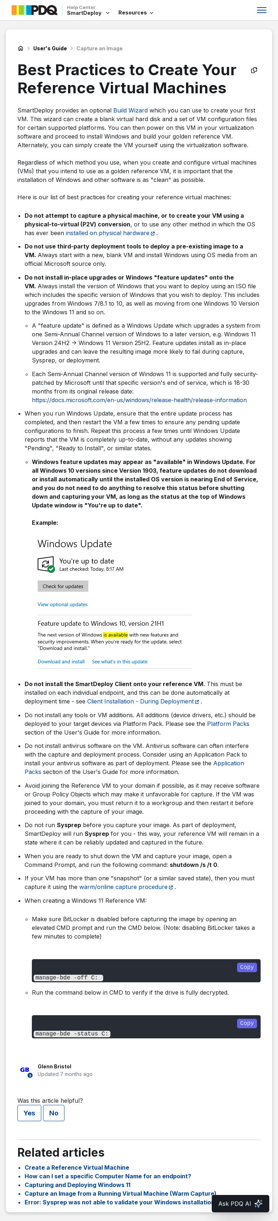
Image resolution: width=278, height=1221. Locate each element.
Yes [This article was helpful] (29, 1113)
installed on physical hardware (107, 233)
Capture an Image (99, 48)
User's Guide (50, 48)
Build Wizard (130, 110)
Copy (247, 967)
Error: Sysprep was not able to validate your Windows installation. (120, 1202)
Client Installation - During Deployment (140, 701)
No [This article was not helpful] (53, 1113)
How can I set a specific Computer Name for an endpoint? (108, 1176)
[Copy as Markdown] (254, 70)
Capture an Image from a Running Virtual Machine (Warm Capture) (120, 1193)
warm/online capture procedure (123, 886)
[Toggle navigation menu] (261, 10)
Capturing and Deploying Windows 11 (77, 1184)
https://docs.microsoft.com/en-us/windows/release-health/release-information (139, 400)
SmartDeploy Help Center (20, 48)
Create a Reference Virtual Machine (77, 1167)
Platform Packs (228, 723)
